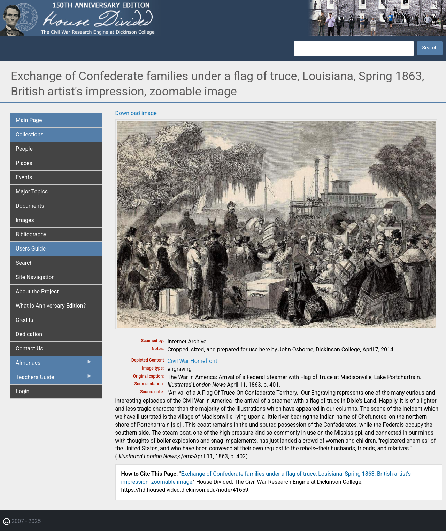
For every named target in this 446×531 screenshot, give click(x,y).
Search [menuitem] (24, 263)
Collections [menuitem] (30, 134)
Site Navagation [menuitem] (35, 277)
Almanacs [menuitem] (54, 364)
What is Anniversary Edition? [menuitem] (51, 305)
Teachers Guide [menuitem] (54, 378)
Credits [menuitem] (24, 320)
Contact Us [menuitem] (29, 348)
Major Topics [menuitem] (32, 191)
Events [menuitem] (24, 177)
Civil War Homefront (192, 361)
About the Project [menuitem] (37, 291)
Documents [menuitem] (30, 206)
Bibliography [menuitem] (31, 234)
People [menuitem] (24, 148)
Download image (136, 113)
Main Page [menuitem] (29, 120)
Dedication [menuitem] (29, 334)
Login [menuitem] (22, 391)
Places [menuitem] (24, 163)
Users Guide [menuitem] (31, 248)
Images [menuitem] (25, 220)
